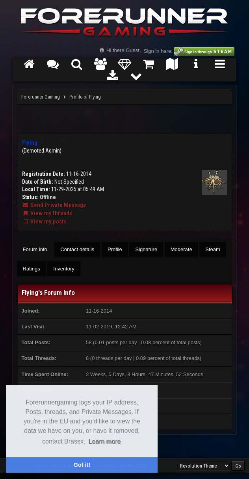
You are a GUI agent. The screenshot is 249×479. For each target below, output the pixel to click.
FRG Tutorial (196, 67)
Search (77, 67)
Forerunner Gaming (40, 97)
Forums (53, 67)
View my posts (44, 221)
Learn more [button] (104, 441)
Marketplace (148, 67)
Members (100, 67)
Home (29, 67)
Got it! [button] (82, 465)
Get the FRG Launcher (112, 79)
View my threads (47, 213)
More (136, 79)
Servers (220, 67)
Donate (124, 67)
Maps (172, 67)
